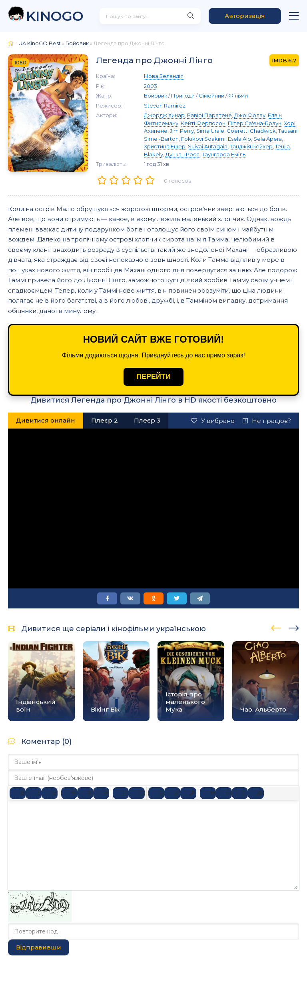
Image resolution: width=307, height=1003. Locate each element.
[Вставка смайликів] (156, 793)
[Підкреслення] (50, 793)
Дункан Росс (182, 154)
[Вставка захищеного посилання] (188, 793)
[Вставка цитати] (208, 793)
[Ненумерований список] (121, 793)
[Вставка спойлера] (240, 793)
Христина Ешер (164, 146)
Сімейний (211, 95)
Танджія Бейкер (251, 146)
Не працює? (267, 421)
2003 (150, 86)
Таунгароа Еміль (223, 154)
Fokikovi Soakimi (203, 139)
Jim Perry (182, 131)
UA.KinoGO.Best (39, 43)
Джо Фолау (249, 115)
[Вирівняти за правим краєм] (101, 793)
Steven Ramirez (164, 105)
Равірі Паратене (209, 115)
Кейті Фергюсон (203, 123)
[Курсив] (34, 793)
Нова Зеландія (163, 76)
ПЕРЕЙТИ (153, 377)
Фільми (238, 95)
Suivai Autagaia (207, 146)
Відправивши (38, 947)
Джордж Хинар (164, 115)
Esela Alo (239, 139)
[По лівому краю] (69, 793)
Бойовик (77, 43)
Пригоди (183, 95)
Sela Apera (267, 139)
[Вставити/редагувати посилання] (172, 793)
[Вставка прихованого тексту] (256, 793)
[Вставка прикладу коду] (224, 793)
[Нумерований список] (137, 793)
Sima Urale (210, 131)
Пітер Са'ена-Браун (254, 123)
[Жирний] (18, 793)
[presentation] (276, 627)
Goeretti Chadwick (251, 131)
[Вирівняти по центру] (85, 793)
